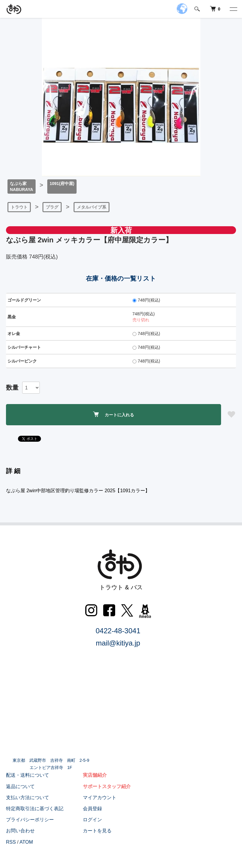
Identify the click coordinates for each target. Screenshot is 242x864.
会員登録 (92, 808)
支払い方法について (27, 797)
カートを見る (97, 830)
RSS (11, 842)
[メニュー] (233, 9)
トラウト (19, 207)
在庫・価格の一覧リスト (121, 278)
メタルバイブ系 (91, 207)
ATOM (26, 842)
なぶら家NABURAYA (21, 186)
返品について (20, 786)
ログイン (92, 819)
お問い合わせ (20, 830)
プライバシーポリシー (30, 819)
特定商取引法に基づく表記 (34, 808)
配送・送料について (27, 775)
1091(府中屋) (62, 183)
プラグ (52, 207)
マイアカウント (99, 797)
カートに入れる (113, 414)
